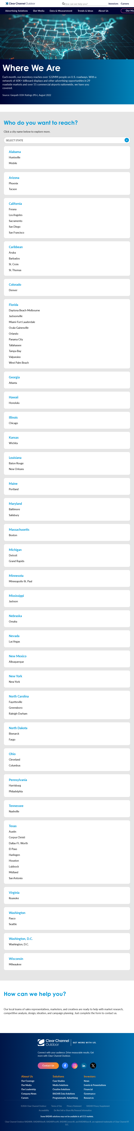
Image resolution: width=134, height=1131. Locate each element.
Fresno (13, 209)
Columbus (14, 765)
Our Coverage (27, 1080)
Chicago (13, 423)
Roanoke (14, 898)
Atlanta (13, 383)
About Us (103, 10)
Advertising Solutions (16, 10)
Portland (14, 489)
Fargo (12, 739)
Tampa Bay (15, 351)
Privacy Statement (74, 1106)
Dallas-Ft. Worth (18, 843)
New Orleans (16, 469)
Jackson (13, 601)
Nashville (14, 811)
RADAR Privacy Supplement (98, 1106)
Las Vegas (14, 641)
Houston (14, 860)
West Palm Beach (19, 362)
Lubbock (14, 866)
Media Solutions (60, 1085)
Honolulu (14, 403)
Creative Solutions (61, 1089)
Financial (88, 1089)
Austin (12, 831)
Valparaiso (15, 357)
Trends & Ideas (85, 10)
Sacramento (15, 221)
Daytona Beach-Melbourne (24, 310)
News (86, 1080)
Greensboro (16, 707)
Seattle (13, 924)
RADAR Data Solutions (64, 1093)
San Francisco (16, 232)
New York (14, 682)
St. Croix (13, 264)
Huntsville (14, 157)
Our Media (38, 10)
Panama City (16, 339)
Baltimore (14, 509)
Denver (13, 290)
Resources (89, 1097)
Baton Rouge (16, 463)
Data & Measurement (61, 10)
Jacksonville (16, 316)
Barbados (14, 258)
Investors (113, 3)
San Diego (14, 226)
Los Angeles (15, 215)
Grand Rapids (16, 561)
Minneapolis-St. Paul (20, 581)
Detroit (13, 555)
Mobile (13, 163)
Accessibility (44, 1110)
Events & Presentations (95, 1085)
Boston (13, 535)
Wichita (13, 443)
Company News (28, 1093)
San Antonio (16, 878)
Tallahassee (15, 345)
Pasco (12, 918)
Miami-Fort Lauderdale (22, 322)
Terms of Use (56, 1106)
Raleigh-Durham (18, 713)
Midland (13, 872)
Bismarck (14, 733)
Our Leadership (28, 1089)
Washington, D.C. (19, 944)
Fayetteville (15, 702)
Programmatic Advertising (65, 1097)
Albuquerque (16, 661)
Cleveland (14, 759)
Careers (125, 3)
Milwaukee (15, 964)
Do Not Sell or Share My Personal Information (73, 1110)
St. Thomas (15, 270)
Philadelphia (16, 791)
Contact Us (48, 1065)
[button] (67, 140)
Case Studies (59, 1080)
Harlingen (14, 855)
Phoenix (13, 183)
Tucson (13, 189)
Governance (89, 1093)
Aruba (12, 252)
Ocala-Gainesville (19, 327)
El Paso (13, 849)
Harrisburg (15, 785)
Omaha (13, 621)
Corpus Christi (17, 837)
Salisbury (14, 515)
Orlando (13, 333)
